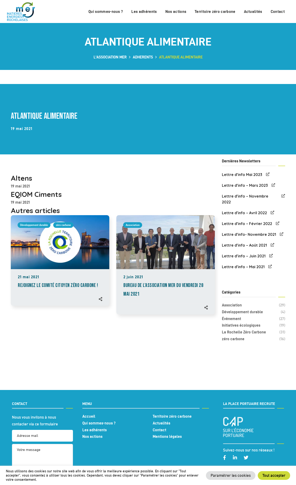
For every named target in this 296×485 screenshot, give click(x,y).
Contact (159, 430)
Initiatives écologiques (253, 325)
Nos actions (92, 436)
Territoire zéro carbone (172, 416)
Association (133, 224)
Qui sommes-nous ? (99, 423)
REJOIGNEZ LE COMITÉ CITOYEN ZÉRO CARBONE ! (58, 285)
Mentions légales (167, 436)
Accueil (88, 416)
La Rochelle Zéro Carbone (253, 332)
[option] (60, 265)
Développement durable (34, 224)
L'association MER (110, 57)
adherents (143, 57)
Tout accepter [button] (273, 475)
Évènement (253, 318)
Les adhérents (94, 430)
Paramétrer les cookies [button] (231, 475)
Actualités (161, 423)
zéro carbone (63, 224)
